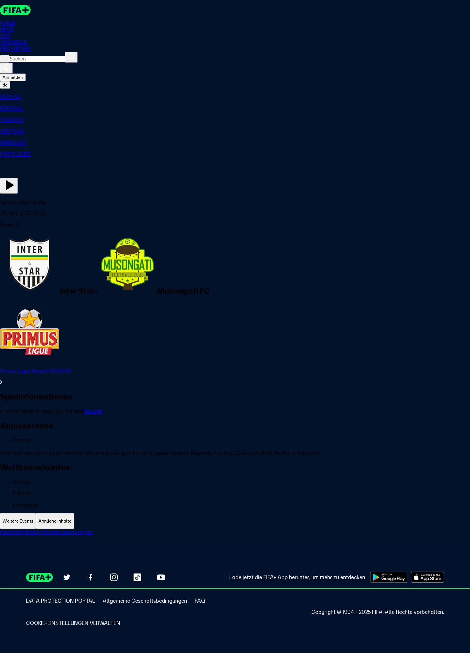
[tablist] (235, 521)
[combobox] (37, 59)
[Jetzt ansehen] (9, 186)
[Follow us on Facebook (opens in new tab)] (90, 577)
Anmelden (13, 77)
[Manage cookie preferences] (73, 623)
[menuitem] (235, 97)
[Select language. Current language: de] (5, 85)
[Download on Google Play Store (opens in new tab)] (389, 577)
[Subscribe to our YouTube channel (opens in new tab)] (161, 577)
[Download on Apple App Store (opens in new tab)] (427, 577)
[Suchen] (71, 57)
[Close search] (4, 59)
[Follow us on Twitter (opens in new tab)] (67, 577)
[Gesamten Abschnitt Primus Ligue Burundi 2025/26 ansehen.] (235, 377)
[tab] (18, 521)
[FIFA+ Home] (15, 10)
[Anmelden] (6, 68)
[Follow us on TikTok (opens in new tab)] (137, 577)
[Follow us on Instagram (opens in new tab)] (114, 577)
